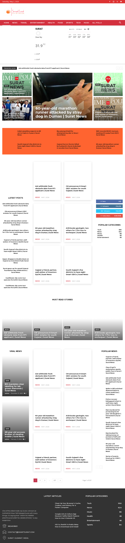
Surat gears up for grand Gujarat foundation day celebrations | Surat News (15, 270)
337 (55, 480)
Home (6, 23)
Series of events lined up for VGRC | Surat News (113, 458)
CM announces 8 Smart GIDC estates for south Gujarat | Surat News (15, 213)
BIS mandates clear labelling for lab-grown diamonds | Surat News (14, 387)
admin (7, 393)
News (14, 23)
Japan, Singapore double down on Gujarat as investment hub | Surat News (15, 261)
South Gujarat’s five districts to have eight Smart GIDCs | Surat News (29, 146)
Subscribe (117, 216)
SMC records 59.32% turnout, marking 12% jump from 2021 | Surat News (107, 133)
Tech (78, 23)
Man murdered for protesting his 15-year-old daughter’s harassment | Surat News (113, 413)
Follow (118, 206)
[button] (120, 23)
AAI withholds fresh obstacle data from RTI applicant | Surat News (44, 68)
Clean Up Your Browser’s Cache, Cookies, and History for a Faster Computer (68, 505)
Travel (24, 23)
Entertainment (37, 23)
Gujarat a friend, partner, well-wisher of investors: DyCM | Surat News (15, 242)
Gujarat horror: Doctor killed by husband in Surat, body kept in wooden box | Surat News (69, 146)
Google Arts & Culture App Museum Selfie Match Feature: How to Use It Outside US (67, 516)
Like (119, 201)
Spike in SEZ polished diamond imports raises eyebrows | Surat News (114, 391)
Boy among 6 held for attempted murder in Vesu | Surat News (67, 133)
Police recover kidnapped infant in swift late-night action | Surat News (113, 402)
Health (51, 23)
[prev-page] (97, 467)
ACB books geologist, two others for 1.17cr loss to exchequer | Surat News (16, 232)
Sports (69, 23)
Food (60, 23)
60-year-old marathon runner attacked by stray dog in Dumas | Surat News (107, 146)
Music (86, 23)
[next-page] (60, 480)
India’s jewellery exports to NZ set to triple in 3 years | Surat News (29, 133)
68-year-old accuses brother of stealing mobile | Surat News (15, 434)
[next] (121, 68)
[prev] (117, 68)
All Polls (97, 23)
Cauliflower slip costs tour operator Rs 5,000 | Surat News (15, 279)
